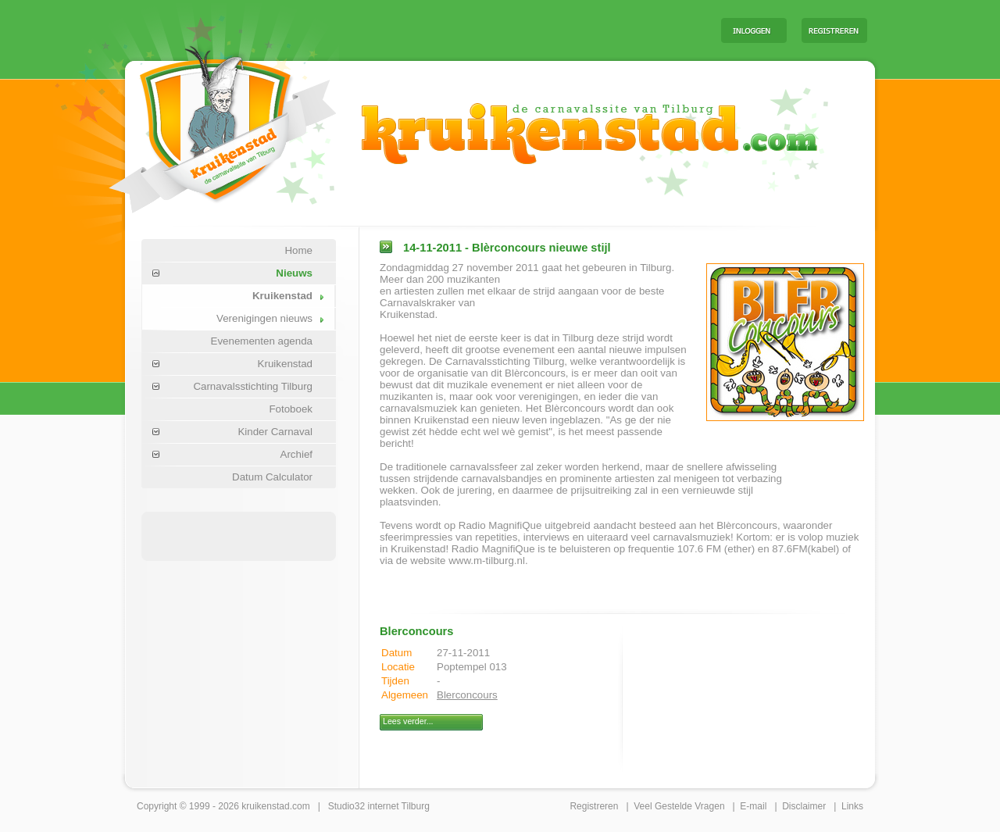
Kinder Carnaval (275, 431)
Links (852, 806)
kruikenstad (265, 806)
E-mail (753, 806)
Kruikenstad (282, 296)
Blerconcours (467, 695)
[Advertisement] (515, 29)
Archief (296, 454)
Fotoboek (290, 409)
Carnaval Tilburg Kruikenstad (196, 124)
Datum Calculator (272, 477)
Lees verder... (408, 721)
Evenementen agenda (261, 341)
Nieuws (294, 273)
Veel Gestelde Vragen (679, 806)
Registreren (594, 806)
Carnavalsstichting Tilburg (252, 386)
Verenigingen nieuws (264, 318)
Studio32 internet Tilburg (379, 806)
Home (298, 250)
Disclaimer (804, 806)
